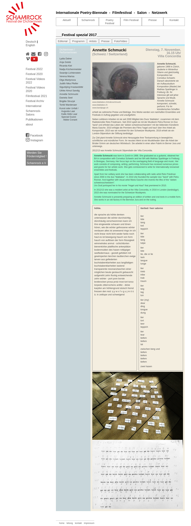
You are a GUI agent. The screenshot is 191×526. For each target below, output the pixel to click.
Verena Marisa (66, 76)
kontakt (78, 523)
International (33, 106)
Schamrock (88, 20)
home (61, 523)
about (29, 124)
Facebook (34, 135)
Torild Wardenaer (68, 104)
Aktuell (67, 20)
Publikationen (34, 119)
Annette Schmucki (68, 94)
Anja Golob (65, 62)
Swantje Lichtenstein (70, 72)
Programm (78, 41)
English (30, 45)
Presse (152, 20)
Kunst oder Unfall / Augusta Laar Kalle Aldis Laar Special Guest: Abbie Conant (68, 114)
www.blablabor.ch (100, 105)
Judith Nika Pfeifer (68, 83)
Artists (93, 41)
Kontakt (174, 20)
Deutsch (31, 41)
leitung (70, 523)
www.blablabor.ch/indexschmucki (106, 102)
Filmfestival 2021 (36, 96)
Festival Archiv (35, 101)
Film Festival (131, 20)
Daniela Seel (66, 97)
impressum (89, 523)
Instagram (34, 140)
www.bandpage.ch (100, 108)
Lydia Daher (65, 58)
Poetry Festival (109, 21)
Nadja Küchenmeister (70, 69)
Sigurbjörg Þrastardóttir (71, 87)
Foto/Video (120, 41)
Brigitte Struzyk (67, 101)
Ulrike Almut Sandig (69, 90)
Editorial (62, 41)
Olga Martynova (67, 80)
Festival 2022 (34, 69)
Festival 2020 (34, 74)
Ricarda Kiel (65, 65)
